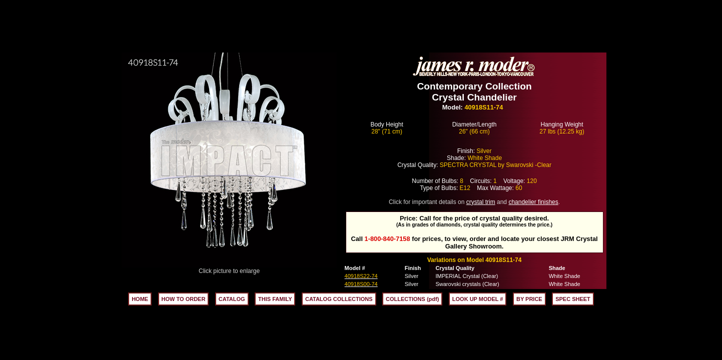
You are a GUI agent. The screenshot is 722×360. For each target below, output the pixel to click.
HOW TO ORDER (184, 299)
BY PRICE (529, 299)
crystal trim (480, 202)
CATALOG (232, 299)
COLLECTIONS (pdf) (412, 299)
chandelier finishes (533, 202)
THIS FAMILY (275, 299)
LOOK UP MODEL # (477, 299)
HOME (140, 299)
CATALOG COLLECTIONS (339, 299)
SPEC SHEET (572, 299)
